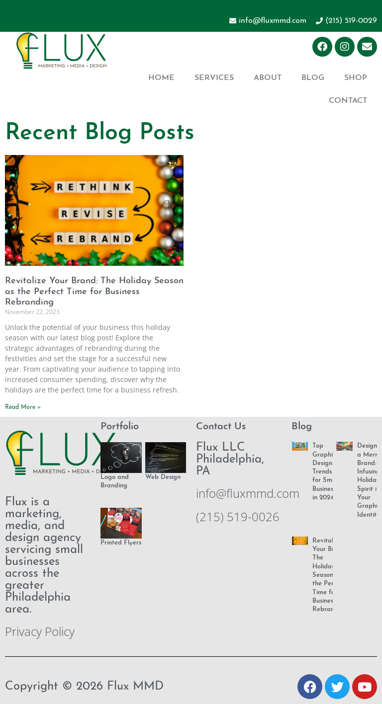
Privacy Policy (40, 631)
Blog (312, 78)
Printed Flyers (120, 543)
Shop (355, 78)
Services (214, 78)
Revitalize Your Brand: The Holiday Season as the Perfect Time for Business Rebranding (94, 291)
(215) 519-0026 (238, 516)
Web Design (163, 477)
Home (161, 78)
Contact (348, 101)
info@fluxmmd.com (247, 493)
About (268, 78)
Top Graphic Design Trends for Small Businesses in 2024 (327, 472)
